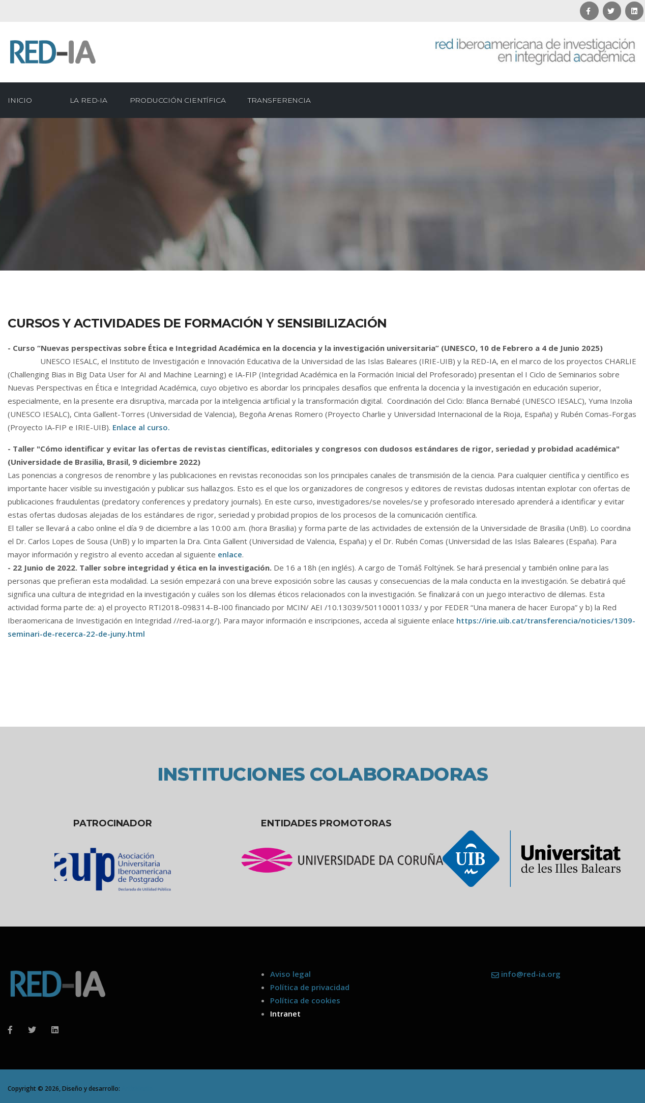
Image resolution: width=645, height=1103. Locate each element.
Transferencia (282, 100)
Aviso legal (290, 974)
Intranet (285, 1013)
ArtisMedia (137, 1088)
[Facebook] (10, 1030)
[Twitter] (32, 1030)
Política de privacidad (309, 987)
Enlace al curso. (141, 427)
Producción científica (181, 100)
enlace (230, 554)
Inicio (20, 100)
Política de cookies (305, 1000)
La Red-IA (92, 100)
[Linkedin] (55, 1030)
